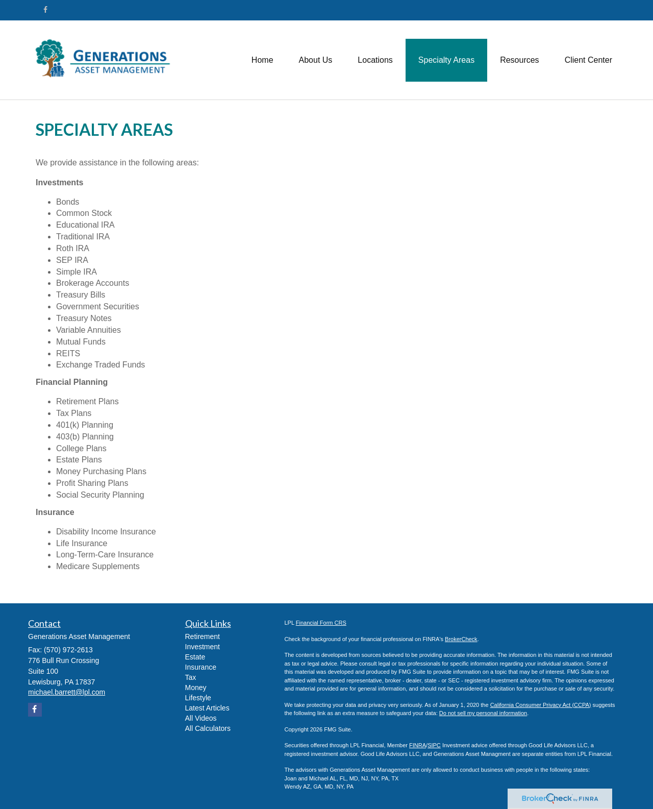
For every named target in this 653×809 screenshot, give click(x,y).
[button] (315, 60)
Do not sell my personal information (483, 713)
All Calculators (208, 728)
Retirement (202, 636)
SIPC (434, 745)
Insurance (200, 667)
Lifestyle (198, 698)
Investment (202, 647)
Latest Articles (207, 708)
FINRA (417, 745)
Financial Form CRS (321, 623)
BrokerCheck (461, 639)
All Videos (201, 718)
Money (196, 687)
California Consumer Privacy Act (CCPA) (540, 705)
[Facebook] (45, 10)
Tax (190, 677)
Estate (195, 657)
